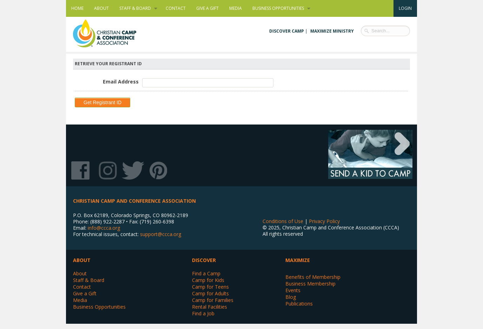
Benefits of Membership (312, 277)
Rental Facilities (209, 306)
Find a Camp (206, 273)
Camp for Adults (210, 293)
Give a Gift (207, 8)
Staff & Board (135, 8)
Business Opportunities (278, 8)
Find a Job (203, 313)
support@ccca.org (160, 234)
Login (405, 8)
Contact (176, 8)
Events (292, 290)
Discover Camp (286, 31)
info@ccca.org (104, 227)
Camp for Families (212, 300)
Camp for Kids (208, 280)
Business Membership (310, 283)
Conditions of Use (283, 221)
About (101, 8)
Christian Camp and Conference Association (111, 33)
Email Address (121, 81)
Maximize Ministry (332, 31)
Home (77, 8)
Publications (299, 303)
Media (235, 8)
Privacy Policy (324, 221)
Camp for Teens (210, 286)
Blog (290, 297)
